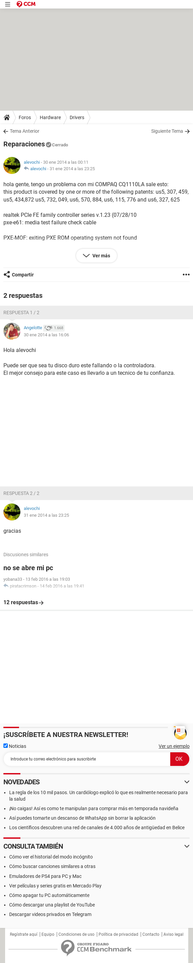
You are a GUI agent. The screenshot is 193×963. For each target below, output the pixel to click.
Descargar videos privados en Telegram (50, 914)
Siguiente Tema (167, 131)
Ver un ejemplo (174, 746)
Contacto (150, 934)
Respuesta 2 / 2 (21, 493)
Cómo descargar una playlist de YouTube (52, 905)
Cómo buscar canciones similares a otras (52, 866)
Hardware (50, 117)
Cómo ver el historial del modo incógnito (51, 857)
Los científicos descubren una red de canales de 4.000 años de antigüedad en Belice (97, 827)
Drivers (77, 117)
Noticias (14, 746)
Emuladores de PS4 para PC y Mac (45, 876)
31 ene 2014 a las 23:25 (72, 168)
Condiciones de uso (76, 934)
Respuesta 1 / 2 (21, 312)
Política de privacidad (118, 934)
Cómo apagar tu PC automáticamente (49, 895)
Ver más (100, 255)
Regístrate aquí (23, 934)
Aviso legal (173, 934)
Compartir (23, 274)
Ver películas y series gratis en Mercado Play (55, 885)
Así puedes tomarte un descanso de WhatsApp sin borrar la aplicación (82, 818)
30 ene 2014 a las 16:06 (46, 334)
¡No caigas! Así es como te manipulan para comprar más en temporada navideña (93, 808)
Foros (25, 117)
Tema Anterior (24, 131)
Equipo (47, 934)
